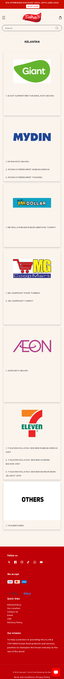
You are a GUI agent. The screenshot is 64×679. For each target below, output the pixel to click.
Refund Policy (14, 604)
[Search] (57, 28)
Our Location (13, 608)
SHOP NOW (32, 6)
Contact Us (12, 611)
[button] (3, 17)
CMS (9, 618)
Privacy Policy (43, 677)
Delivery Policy (15, 622)
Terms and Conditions (24, 677)
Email (10, 615)
